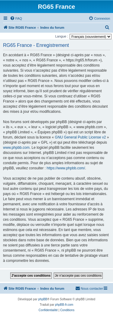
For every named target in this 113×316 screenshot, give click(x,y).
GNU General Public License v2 (80, 137)
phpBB (42, 299)
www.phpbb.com (16, 147)
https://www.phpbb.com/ (66, 168)
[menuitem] (16, 18)
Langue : (61, 36)
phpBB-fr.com (64, 304)
